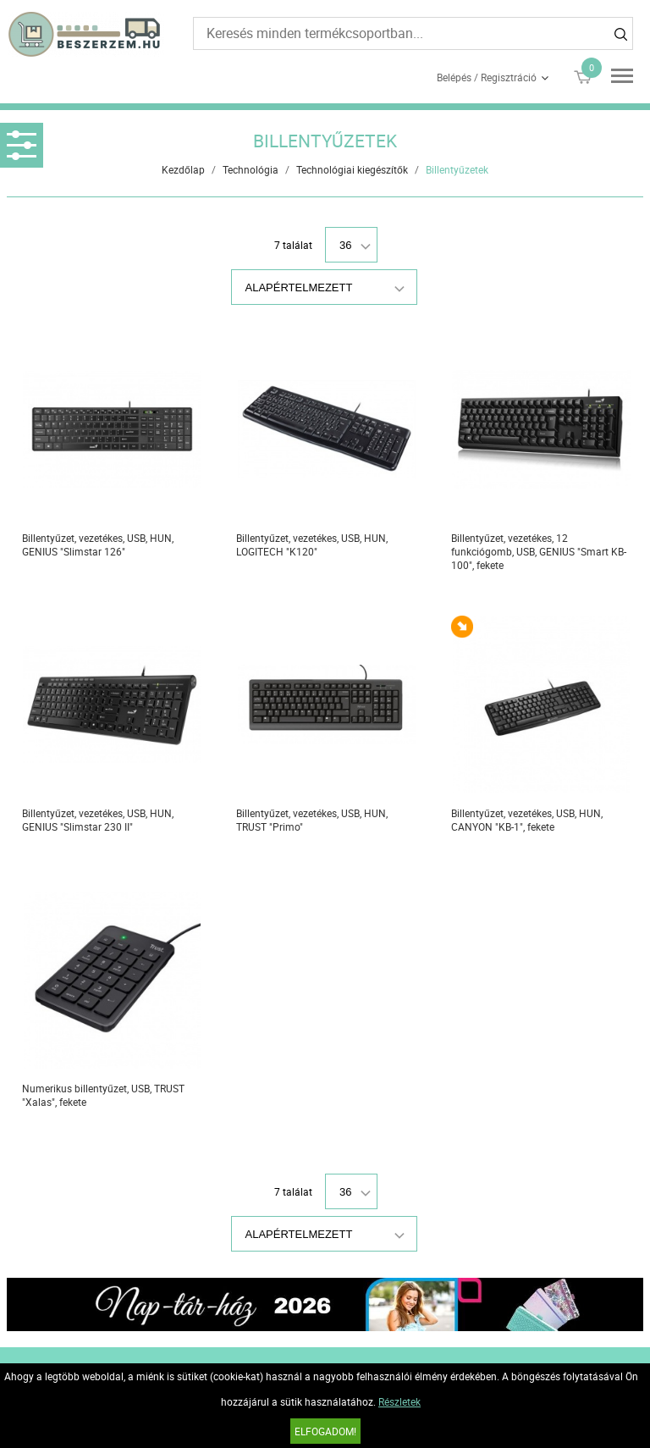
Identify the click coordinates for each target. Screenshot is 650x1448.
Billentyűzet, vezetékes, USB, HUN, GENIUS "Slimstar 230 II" (98, 819)
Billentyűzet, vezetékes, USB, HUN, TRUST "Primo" (312, 819)
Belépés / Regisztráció (487, 77)
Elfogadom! (325, 1431)
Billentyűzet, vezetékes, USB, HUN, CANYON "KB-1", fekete (527, 819)
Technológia (250, 169)
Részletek (399, 1401)
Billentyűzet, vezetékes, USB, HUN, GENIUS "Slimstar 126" (98, 544)
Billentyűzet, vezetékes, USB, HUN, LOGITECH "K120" (312, 544)
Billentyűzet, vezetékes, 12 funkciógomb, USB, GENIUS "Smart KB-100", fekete (538, 551)
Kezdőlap (183, 169)
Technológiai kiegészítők (352, 169)
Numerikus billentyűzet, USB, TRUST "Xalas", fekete (103, 1094)
